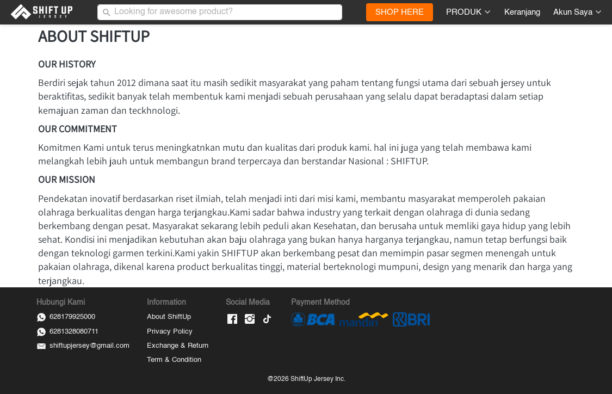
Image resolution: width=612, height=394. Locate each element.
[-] (232, 319)
